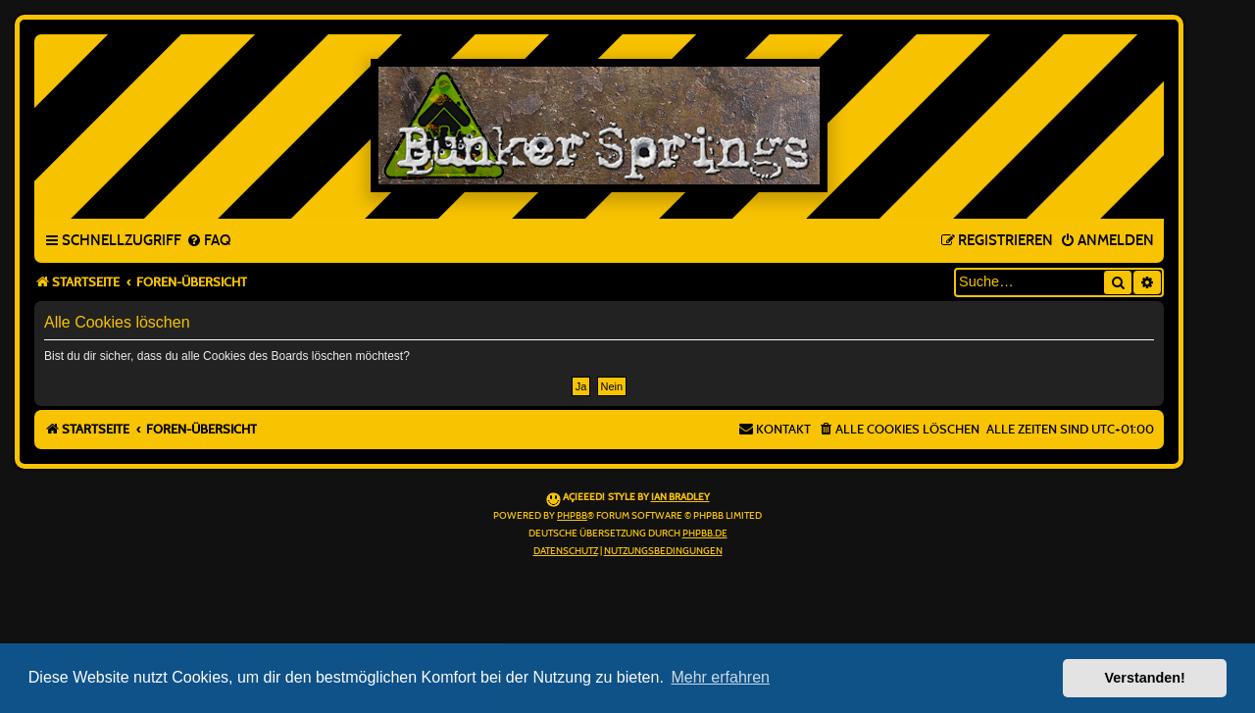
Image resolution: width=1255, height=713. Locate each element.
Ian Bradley (680, 497)
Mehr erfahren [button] (720, 677)
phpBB (572, 516)
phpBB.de (705, 533)
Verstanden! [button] (1145, 678)
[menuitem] (208, 241)
